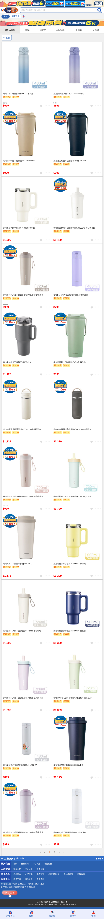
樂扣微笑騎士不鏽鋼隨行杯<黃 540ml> (19, 161)
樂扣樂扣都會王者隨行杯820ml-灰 (17, 362)
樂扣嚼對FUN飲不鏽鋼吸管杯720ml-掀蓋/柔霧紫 (23, 832)
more (99, 859)
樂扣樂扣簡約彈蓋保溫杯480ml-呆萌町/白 (20, 765)
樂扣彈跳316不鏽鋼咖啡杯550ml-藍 (68, 765)
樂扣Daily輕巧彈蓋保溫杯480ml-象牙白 (69, 832)
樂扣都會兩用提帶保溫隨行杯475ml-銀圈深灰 (72, 429)
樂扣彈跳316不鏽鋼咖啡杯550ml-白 (18, 564)
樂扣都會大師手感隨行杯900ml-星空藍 (69, 631)
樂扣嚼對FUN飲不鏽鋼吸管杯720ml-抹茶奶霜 (72, 698)
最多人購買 (10, 30)
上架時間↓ (60, 30)
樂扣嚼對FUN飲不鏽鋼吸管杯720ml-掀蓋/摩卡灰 (23, 295)
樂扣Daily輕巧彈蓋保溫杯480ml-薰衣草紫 (70, 295)
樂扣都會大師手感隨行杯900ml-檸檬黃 (69, 564)
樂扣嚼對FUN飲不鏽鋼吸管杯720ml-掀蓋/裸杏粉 (23, 496)
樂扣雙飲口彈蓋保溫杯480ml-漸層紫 (68, 93)
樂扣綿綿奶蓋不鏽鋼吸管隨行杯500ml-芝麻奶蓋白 (74, 228)
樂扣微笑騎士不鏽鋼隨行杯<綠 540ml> (69, 362)
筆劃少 (43, 30)
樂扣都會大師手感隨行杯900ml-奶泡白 (19, 228)
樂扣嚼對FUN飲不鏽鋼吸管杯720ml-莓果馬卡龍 (23, 698)
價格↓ (27, 30)
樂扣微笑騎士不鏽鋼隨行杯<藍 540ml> (69, 161)
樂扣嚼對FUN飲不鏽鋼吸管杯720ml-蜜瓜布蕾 (72, 496)
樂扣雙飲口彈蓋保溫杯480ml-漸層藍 (18, 93)
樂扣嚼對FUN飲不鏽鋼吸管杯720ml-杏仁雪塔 (22, 631)
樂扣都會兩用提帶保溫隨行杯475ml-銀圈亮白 (22, 429)
